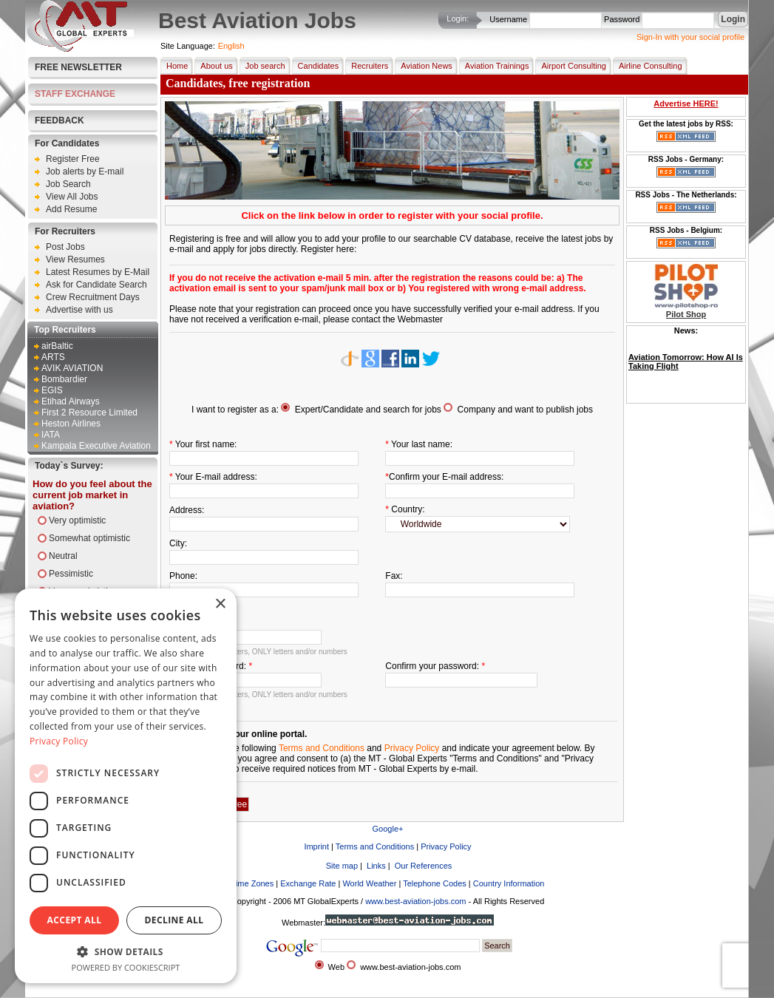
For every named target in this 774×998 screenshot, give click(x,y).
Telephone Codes (434, 883)
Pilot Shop (686, 314)
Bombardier (64, 379)
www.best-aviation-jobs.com (415, 901)
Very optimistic (77, 520)
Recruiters (366, 66)
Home (174, 66)
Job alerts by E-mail (84, 171)
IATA (50, 435)
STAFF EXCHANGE (75, 94)
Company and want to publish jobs (525, 409)
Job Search (68, 184)
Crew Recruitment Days (93, 297)
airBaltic (57, 346)
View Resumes (75, 259)
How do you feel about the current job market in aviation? (92, 495)
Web (336, 967)
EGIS (52, 390)
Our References (422, 865)
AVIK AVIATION (72, 368)
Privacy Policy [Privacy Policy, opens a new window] (59, 741)
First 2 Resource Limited (89, 412)
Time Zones (252, 883)
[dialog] (126, 785)
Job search (262, 66)
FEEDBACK (59, 120)
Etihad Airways (70, 401)
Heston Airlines (71, 423)
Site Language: (187, 45)
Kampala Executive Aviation (96, 446)
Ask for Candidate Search (96, 284)
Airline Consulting (647, 66)
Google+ (388, 828)
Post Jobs (65, 247)
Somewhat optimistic (89, 538)
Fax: (393, 576)
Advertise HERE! (686, 103)
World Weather (369, 883)
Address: (186, 510)
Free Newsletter (78, 67)
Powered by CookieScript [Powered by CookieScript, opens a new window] (126, 967)
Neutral (63, 556)
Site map (341, 865)
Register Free (73, 159)
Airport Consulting (570, 66)
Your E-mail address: (216, 477)
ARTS (53, 357)
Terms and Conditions (321, 748)
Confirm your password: (432, 666)
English (231, 45)
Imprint (316, 846)
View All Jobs (72, 196)
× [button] (219, 604)
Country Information (509, 883)
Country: (407, 509)
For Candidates (67, 143)
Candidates (315, 66)
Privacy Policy (412, 748)
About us (213, 66)
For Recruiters (65, 231)
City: (178, 543)
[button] (126, 951)
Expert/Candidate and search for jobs (368, 409)
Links (375, 865)
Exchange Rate (308, 883)
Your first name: (206, 444)
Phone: (183, 576)
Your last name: (421, 444)
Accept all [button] (74, 920)
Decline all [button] (174, 920)
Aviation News (423, 66)
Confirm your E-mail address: (446, 477)
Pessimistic (71, 573)
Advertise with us (79, 310)
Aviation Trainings (494, 66)
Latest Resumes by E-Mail (97, 272)
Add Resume (71, 209)
